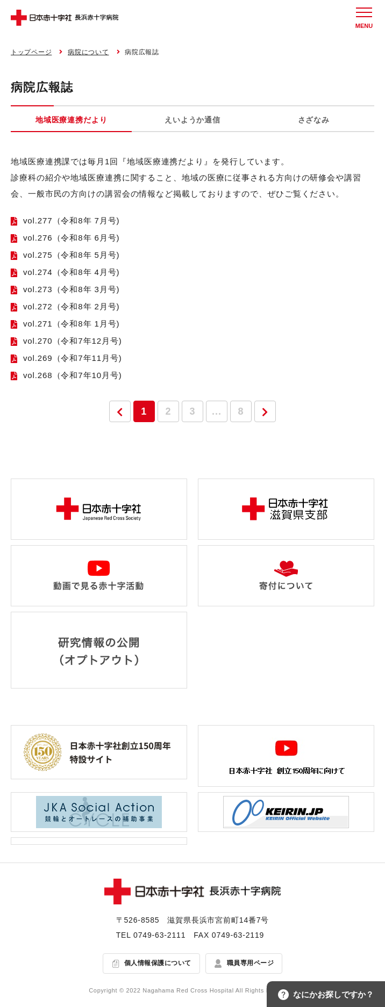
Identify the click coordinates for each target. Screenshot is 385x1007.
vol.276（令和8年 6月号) (71, 237)
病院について (88, 52)
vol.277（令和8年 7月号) (71, 220)
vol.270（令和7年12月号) (72, 340)
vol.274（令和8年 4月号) (71, 272)
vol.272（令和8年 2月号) (71, 306)
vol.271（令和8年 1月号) (71, 323)
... (217, 411)
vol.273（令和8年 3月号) (71, 289)
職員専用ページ (250, 963)
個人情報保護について (157, 963)
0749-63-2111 (159, 935)
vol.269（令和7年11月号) (72, 358)
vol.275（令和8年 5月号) (71, 254)
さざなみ (314, 119)
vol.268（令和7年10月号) (72, 375)
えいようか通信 (192, 119)
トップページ (31, 52)
